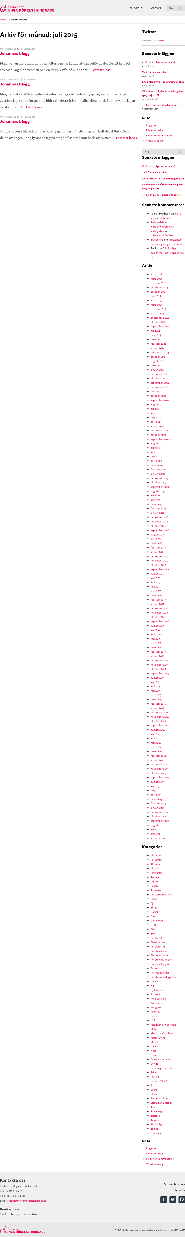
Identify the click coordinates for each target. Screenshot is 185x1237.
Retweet (160, 40)
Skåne (154, 1090)
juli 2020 (155, 448)
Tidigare (155, 1116)
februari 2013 (158, 803)
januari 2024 (158, 348)
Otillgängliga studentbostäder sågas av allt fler (167, 252)
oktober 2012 (158, 816)
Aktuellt (155, 868)
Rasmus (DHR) (159, 1081)
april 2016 (156, 643)
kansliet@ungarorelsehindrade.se (27, 1200)
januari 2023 (157, 370)
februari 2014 (158, 756)
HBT (153, 985)
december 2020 (160, 430)
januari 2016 (157, 656)
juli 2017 (155, 578)
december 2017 (159, 556)
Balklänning (157, 239)
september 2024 (160, 326)
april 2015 (156, 695)
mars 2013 (156, 799)
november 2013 (159, 769)
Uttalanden (157, 1133)
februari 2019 (158, 508)
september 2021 (160, 400)
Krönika (155, 1011)
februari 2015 (158, 704)
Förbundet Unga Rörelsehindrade (27, 8)
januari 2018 (157, 552)
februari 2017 (158, 599)
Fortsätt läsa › (102, 69)
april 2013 (156, 795)
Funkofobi (156, 968)
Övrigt (154, 1064)
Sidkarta (180, 1190)
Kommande (157, 1003)
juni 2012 (155, 834)
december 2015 (159, 660)
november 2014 (160, 717)
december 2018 (159, 517)
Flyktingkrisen (158, 942)
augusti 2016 (158, 625)
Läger (154, 1016)
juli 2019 (155, 495)
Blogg (154, 907)
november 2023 (160, 352)
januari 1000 (158, 838)
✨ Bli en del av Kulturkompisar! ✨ (162, 105)
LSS (153, 1020)
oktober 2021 (158, 396)
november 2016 (160, 612)
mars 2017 (156, 595)
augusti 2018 (158, 534)
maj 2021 (155, 417)
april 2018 (156, 539)
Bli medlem (137, 8)
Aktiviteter (157, 855)
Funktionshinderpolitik (163, 977)
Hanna (154, 981)
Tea (153, 1107)
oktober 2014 (158, 721)
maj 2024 (156, 335)
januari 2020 (158, 474)
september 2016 (160, 621)
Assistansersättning (161, 894)
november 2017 (159, 560)
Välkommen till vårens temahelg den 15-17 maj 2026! (162, 93)
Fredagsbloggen (160, 964)
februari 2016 (158, 651)
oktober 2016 (158, 617)
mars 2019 (156, 504)
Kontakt (155, 8)
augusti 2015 (157, 677)
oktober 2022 (158, 378)
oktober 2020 (159, 435)
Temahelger (157, 1111)
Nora (153, 1050)
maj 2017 (155, 586)
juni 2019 (156, 500)
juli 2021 (155, 409)
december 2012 (159, 812)
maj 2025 (156, 296)
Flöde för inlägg (155, 130)
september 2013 (160, 777)
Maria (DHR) (158, 1037)
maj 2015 (155, 691)
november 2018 (160, 521)
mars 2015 (156, 699)
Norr (153, 1055)
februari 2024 (158, 344)
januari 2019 (157, 513)
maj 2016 (156, 638)
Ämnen (155, 877)
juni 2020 (156, 452)
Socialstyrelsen (159, 1098)
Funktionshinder (160, 972)
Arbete (155, 886)
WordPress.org (154, 141)
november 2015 (159, 664)
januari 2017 (157, 604)
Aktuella (155, 864)
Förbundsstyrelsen (161, 959)
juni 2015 (155, 686)
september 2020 (160, 439)
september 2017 (160, 569)
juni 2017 (155, 582)
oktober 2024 (158, 322)
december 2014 (159, 712)
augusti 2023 (158, 361)
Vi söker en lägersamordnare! (158, 62)
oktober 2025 (158, 291)
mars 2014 (156, 751)
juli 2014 (155, 734)
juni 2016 (156, 634)
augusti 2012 (157, 825)
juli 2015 (155, 682)
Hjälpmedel (157, 990)
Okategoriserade (160, 1059)
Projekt (155, 1077)
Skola (154, 1094)
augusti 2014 (158, 730)
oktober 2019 (158, 482)
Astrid (154, 899)
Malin (154, 1029)
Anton (154, 881)
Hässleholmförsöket (162, 226)
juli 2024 (155, 331)
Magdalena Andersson (163, 1024)
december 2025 (160, 287)
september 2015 (160, 673)
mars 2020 (157, 465)
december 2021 (159, 387)
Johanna (155, 994)
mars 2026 (157, 278)
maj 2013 (155, 790)
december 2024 (160, 318)
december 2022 (160, 374)
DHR (153, 925)
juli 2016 (155, 630)
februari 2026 (158, 283)
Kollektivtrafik (158, 998)
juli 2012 (155, 829)
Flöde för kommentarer (160, 135)
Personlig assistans (161, 1068)
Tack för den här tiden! (154, 72)
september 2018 (160, 530)
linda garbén (158, 222)
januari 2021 (157, 426)
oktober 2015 (158, 669)
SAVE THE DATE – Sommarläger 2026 (163, 82)
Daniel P (155, 912)
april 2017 (156, 591)
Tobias (154, 1129)
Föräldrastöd (158, 946)
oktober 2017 (158, 565)
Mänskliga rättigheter (163, 1033)
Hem (2, 19)
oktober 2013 (158, 773)
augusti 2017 (157, 573)
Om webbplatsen (174, 1184)
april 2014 (156, 747)
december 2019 (159, 478)
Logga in (151, 125)
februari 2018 (158, 547)
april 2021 (156, 422)
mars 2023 (156, 365)
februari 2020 (158, 469)
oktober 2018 (158, 526)
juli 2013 (155, 786)
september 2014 (160, 725)
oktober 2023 (158, 357)
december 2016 (159, 608)
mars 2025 (156, 304)
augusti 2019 (158, 491)
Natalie (154, 1046)
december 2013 (159, 764)
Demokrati (157, 920)
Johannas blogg (15, 53)
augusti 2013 (157, 782)
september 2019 (160, 487)
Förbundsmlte (159, 951)
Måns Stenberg (10, 49)
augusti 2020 (158, 443)
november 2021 (159, 391)
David (154, 916)
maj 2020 (156, 456)
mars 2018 (156, 543)
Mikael (154, 1042)
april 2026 (156, 274)
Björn (154, 903)
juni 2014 (156, 738)
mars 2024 (157, 339)
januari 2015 (157, 708)
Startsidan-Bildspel (161, 1103)
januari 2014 (157, 760)
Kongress (156, 1007)
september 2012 (160, 821)
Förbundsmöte (159, 955)
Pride (154, 1072)
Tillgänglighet (158, 1124)
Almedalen (157, 873)
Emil (153, 933)
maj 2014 (156, 743)
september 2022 (160, 383)
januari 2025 (157, 313)
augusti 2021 (157, 404)
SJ (152, 1085)
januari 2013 (157, 808)
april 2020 (156, 461)
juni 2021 (155, 413)
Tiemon (155, 1120)
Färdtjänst (156, 938)
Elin (153, 929)
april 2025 (156, 300)
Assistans (156, 890)
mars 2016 (156, 647)
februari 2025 (158, 309)
